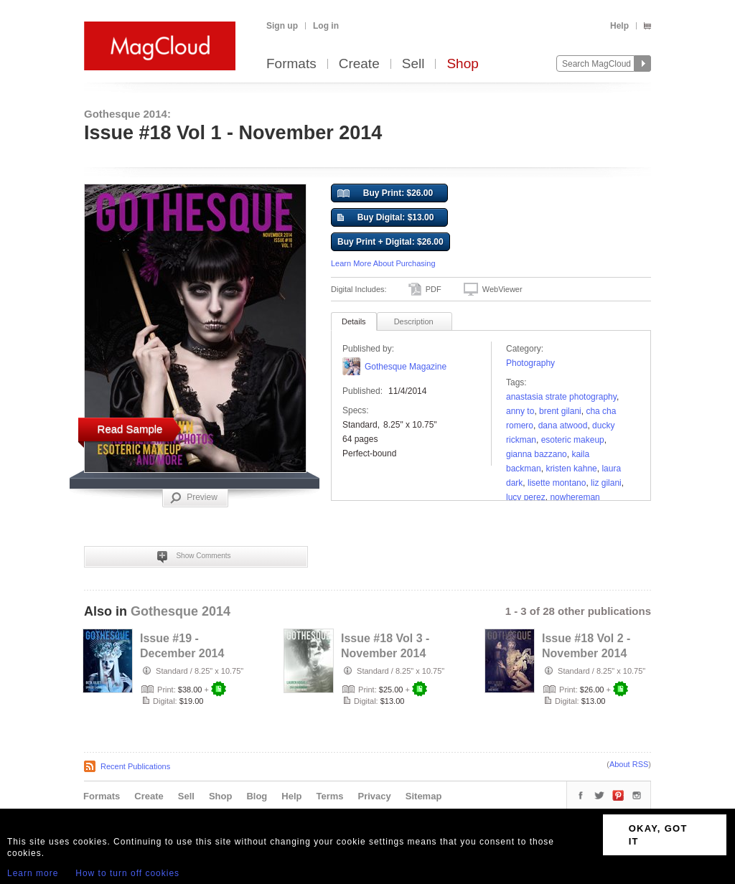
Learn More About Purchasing (383, 263)
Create (359, 64)
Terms (329, 796)
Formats (291, 64)
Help (619, 26)
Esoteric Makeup (572, 440)
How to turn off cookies (127, 873)
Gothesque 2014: (127, 114)
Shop (462, 64)
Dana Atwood (563, 425)
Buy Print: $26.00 (385, 193)
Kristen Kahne (571, 469)
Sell (413, 64)
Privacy (374, 796)
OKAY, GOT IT (658, 835)
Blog (256, 796)
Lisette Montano (557, 483)
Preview (193, 498)
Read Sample (130, 429)
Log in (326, 26)
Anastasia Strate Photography (561, 397)
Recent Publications (135, 766)
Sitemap (424, 796)
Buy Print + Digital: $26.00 (390, 242)
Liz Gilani (606, 483)
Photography (530, 363)
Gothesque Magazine (405, 367)
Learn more (32, 873)
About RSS (628, 764)
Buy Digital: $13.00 (385, 218)
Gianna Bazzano (536, 454)
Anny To (520, 411)
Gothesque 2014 (180, 611)
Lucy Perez (526, 497)
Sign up (282, 26)
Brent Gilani (560, 411)
